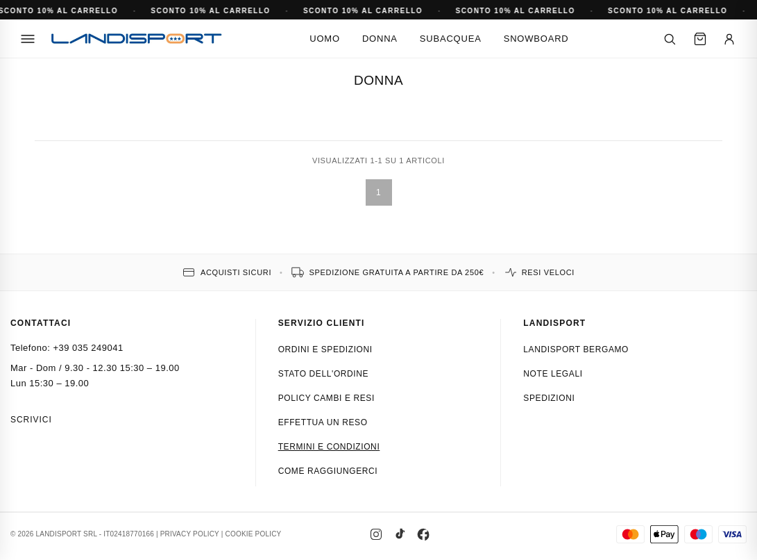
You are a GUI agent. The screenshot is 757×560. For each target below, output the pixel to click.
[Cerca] (669, 39)
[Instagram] (376, 534)
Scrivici (31, 420)
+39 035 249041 (88, 348)
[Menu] (28, 39)
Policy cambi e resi (326, 398)
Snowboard (536, 38)
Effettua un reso (323, 422)
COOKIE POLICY (254, 534)
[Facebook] (423, 534)
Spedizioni (549, 398)
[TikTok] (400, 534)
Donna (380, 38)
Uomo (324, 38)
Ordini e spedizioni (325, 349)
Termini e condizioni (329, 447)
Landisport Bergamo (576, 349)
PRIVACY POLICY (189, 534)
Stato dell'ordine (323, 374)
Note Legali (552, 374)
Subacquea (451, 38)
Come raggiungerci (328, 471)
